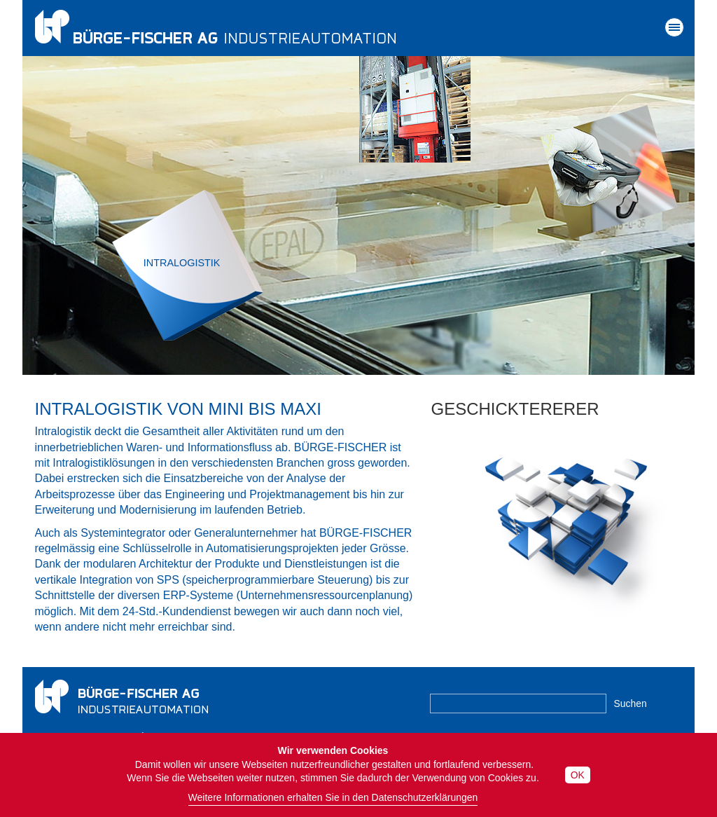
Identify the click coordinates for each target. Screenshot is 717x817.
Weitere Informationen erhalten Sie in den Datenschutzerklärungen (333, 797)
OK (578, 775)
